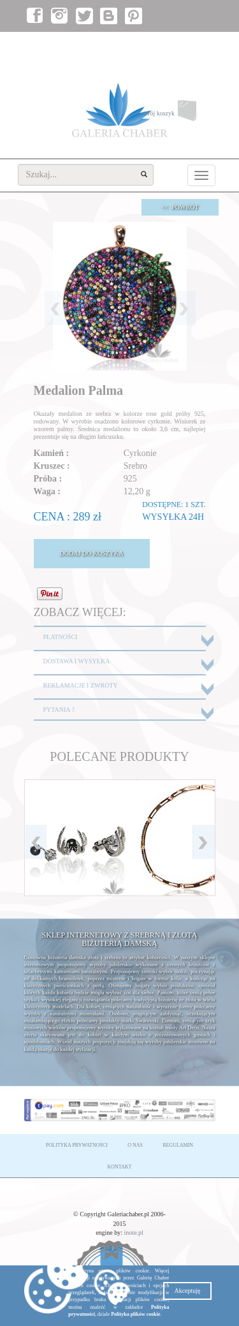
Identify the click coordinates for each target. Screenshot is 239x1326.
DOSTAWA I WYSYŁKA (76, 661)
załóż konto (193, 44)
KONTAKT (119, 1167)
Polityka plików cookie (135, 1314)
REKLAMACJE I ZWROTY (80, 685)
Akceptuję (187, 1290)
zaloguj (155, 44)
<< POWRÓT (180, 206)
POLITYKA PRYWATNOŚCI (77, 1145)
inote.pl (133, 1232)
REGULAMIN (178, 1145)
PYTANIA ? (59, 709)
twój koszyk (179, 113)
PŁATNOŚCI (60, 636)
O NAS (135, 1145)
